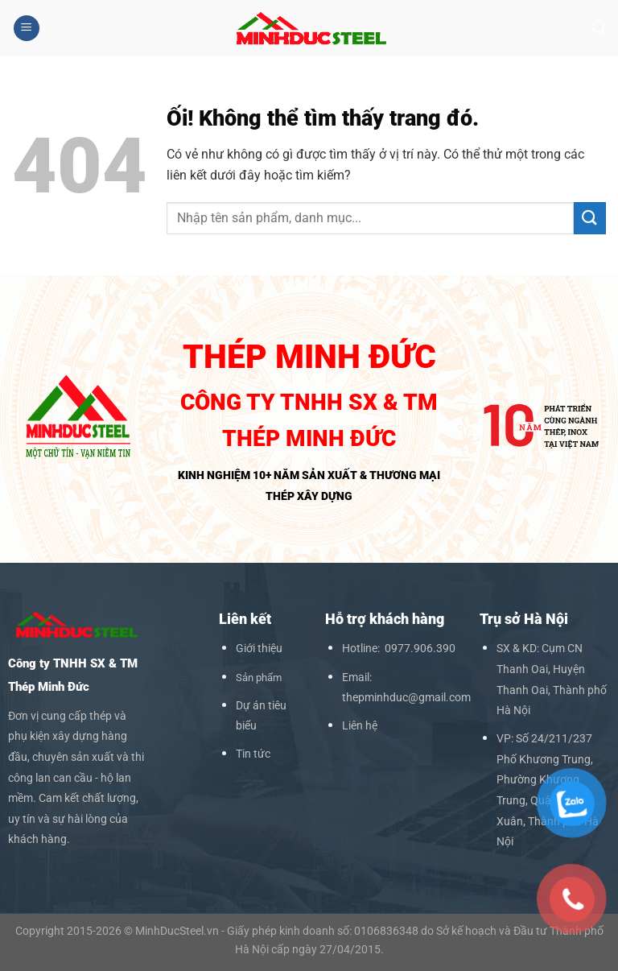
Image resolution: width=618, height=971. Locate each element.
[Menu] (26, 28)
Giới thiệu (259, 648)
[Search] (598, 28)
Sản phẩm (259, 677)
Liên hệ (359, 726)
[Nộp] (590, 217)
